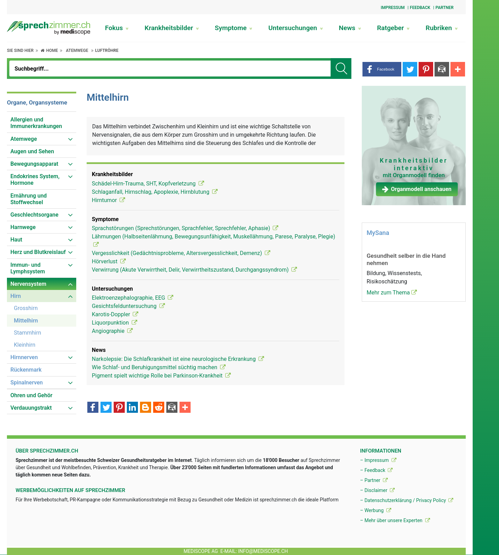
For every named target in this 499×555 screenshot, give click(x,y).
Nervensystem (28, 284)
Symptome (234, 28)
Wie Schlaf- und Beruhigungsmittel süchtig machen (159, 367)
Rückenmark (26, 369)
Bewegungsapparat (34, 164)
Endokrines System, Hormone (35, 179)
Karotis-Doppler (115, 314)
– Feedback (376, 470)
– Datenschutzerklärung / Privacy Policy (406, 500)
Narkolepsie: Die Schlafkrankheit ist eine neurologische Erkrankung (178, 359)
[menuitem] (41, 123)
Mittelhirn (26, 320)
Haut (16, 239)
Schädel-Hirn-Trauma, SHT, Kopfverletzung (148, 183)
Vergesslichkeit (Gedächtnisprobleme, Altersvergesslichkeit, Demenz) (181, 253)
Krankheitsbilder (172, 28)
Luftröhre (107, 50)
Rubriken (442, 28)
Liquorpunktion (114, 322)
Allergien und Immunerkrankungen (36, 122)
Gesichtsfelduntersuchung (128, 306)
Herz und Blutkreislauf (38, 252)
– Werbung (375, 510)
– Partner (374, 480)
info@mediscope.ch (263, 551)
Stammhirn (27, 332)
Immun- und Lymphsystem (27, 268)
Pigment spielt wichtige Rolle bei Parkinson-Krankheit (161, 375)
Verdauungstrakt (31, 407)
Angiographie (112, 331)
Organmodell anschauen (417, 189)
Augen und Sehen (32, 151)
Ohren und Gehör (31, 395)
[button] (381, 69)
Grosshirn (26, 308)
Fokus (117, 28)
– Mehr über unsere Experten (395, 520)
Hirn (15, 296)
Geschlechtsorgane (34, 214)
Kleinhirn (24, 345)
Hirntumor (108, 200)
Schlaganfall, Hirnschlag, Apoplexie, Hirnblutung (155, 192)
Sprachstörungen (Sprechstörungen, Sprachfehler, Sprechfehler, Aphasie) (185, 228)
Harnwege (23, 227)
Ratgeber (393, 28)
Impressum (393, 7)
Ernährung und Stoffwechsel (28, 199)
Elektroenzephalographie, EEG (132, 297)
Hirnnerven (24, 357)
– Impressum (378, 460)
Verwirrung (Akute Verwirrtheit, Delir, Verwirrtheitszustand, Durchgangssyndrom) (194, 269)
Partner (445, 7)
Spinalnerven (26, 382)
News (350, 28)
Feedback (420, 7)
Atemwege (77, 50)
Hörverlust (109, 261)
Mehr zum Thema (392, 292)
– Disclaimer (377, 490)
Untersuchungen (296, 28)
